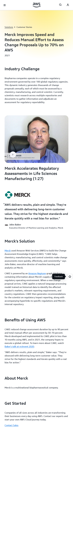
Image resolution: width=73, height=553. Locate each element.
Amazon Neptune (37, 273)
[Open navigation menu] (4, 5)
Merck (8, 250)
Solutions (9, 27)
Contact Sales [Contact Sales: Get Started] (11, 425)
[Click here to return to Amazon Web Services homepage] (37, 5)
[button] (13, 154)
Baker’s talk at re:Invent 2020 (19, 346)
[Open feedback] (69, 276)
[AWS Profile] (68, 5)
